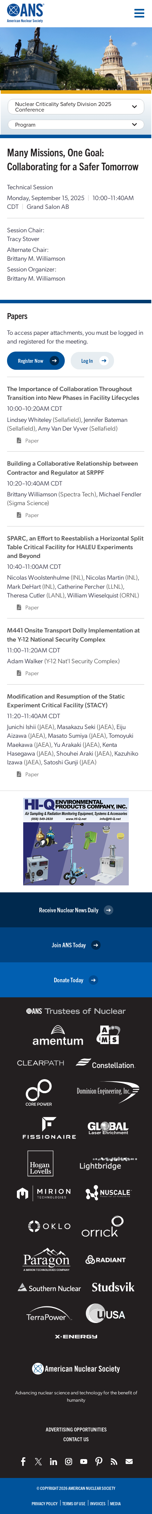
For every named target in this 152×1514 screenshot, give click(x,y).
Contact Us (76, 1439)
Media (115, 1503)
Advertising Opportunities (76, 1429)
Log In (95, 361)
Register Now (38, 361)
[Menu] (139, 13)
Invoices (98, 1503)
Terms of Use (74, 1503)
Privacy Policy (45, 1503)
